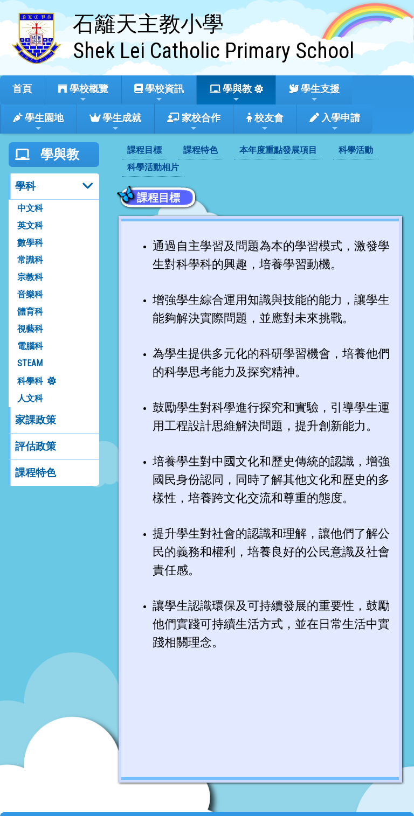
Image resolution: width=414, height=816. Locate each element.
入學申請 (334, 122)
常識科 (30, 260)
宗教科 (30, 277)
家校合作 (193, 122)
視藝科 (30, 329)
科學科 (30, 381)
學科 (25, 186)
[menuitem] (144, 150)
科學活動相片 (153, 167)
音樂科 (30, 294)
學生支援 (314, 93)
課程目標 (144, 150)
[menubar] (260, 159)
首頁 (22, 88)
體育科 (30, 311)
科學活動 (356, 150)
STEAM (30, 363)
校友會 (265, 122)
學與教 (231, 93)
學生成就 (115, 122)
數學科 (30, 243)
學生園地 (38, 122)
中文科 (30, 208)
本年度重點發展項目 (278, 150)
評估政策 (35, 446)
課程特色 (35, 472)
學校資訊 (159, 93)
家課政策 (35, 420)
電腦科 (30, 346)
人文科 (30, 398)
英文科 (30, 225)
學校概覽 (83, 93)
